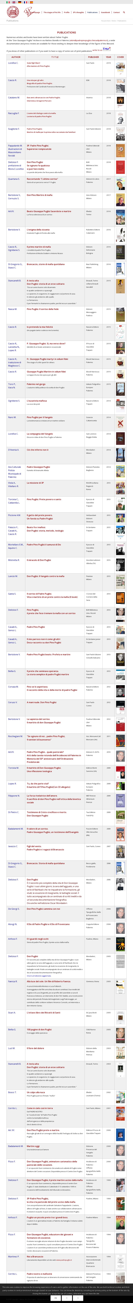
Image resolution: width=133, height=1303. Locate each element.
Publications (12, 20)
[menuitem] (8, 2)
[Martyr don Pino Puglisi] (21, 12)
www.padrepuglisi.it (64, 1260)
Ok (56, 1298)
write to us (101, 49)
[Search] (124, 12)
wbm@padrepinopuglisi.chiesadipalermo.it (89, 40)
